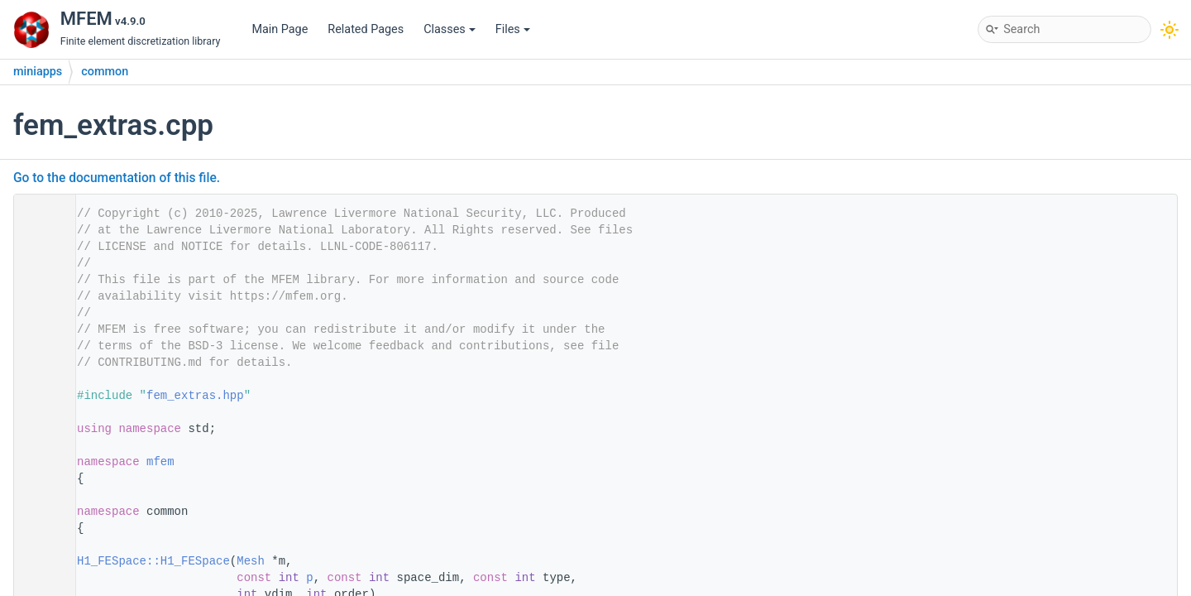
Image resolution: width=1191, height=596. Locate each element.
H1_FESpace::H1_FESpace (153, 561)
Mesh (251, 561)
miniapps (37, 72)
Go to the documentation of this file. (116, 178)
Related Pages (366, 29)
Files (512, 29)
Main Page (279, 29)
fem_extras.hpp (195, 395)
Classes (449, 29)
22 (39, 561)
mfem (160, 462)
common (104, 72)
